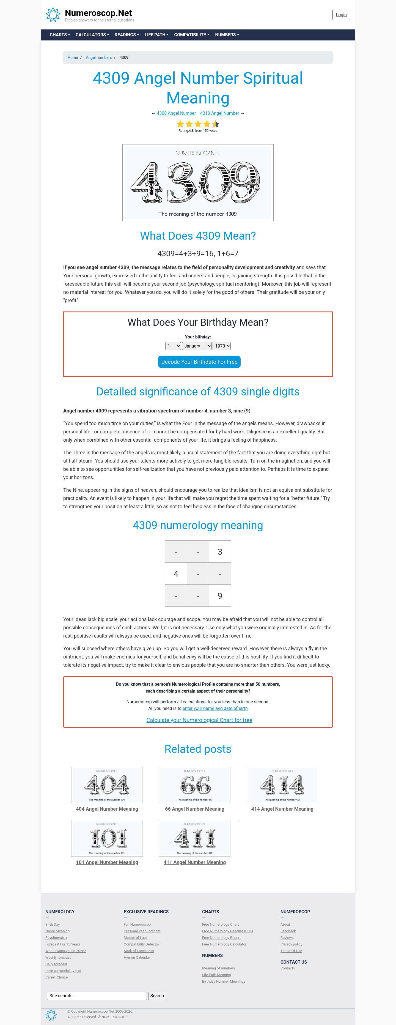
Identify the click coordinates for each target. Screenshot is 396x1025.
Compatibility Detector (141, 944)
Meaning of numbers (218, 968)
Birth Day (52, 924)
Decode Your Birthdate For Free (199, 362)
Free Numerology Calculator (224, 944)
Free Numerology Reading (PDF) (227, 931)
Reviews (287, 938)
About (285, 924)
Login (341, 14)
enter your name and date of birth (215, 708)
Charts (58, 34)
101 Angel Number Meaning (107, 862)
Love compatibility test (63, 971)
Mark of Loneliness (139, 951)
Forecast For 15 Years (62, 944)
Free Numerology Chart (220, 924)
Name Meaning (57, 931)
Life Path (155, 34)
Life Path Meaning (216, 975)
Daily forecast (56, 964)
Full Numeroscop (137, 924)
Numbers (225, 34)
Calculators (91, 34)
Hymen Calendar (137, 957)
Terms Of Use (291, 951)
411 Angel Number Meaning (195, 862)
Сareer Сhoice (56, 977)
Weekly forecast (58, 957)
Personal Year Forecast (142, 931)
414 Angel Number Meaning (282, 809)
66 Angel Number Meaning (194, 809)
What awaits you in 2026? (65, 951)
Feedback (288, 931)
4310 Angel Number (219, 113)
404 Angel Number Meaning (107, 809)
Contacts (287, 968)
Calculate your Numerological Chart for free (199, 720)
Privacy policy (291, 944)
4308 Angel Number (176, 113)
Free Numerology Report (221, 938)
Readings (125, 34)
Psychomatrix (56, 938)
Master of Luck (135, 938)
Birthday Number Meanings (224, 981)
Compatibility (190, 34)
